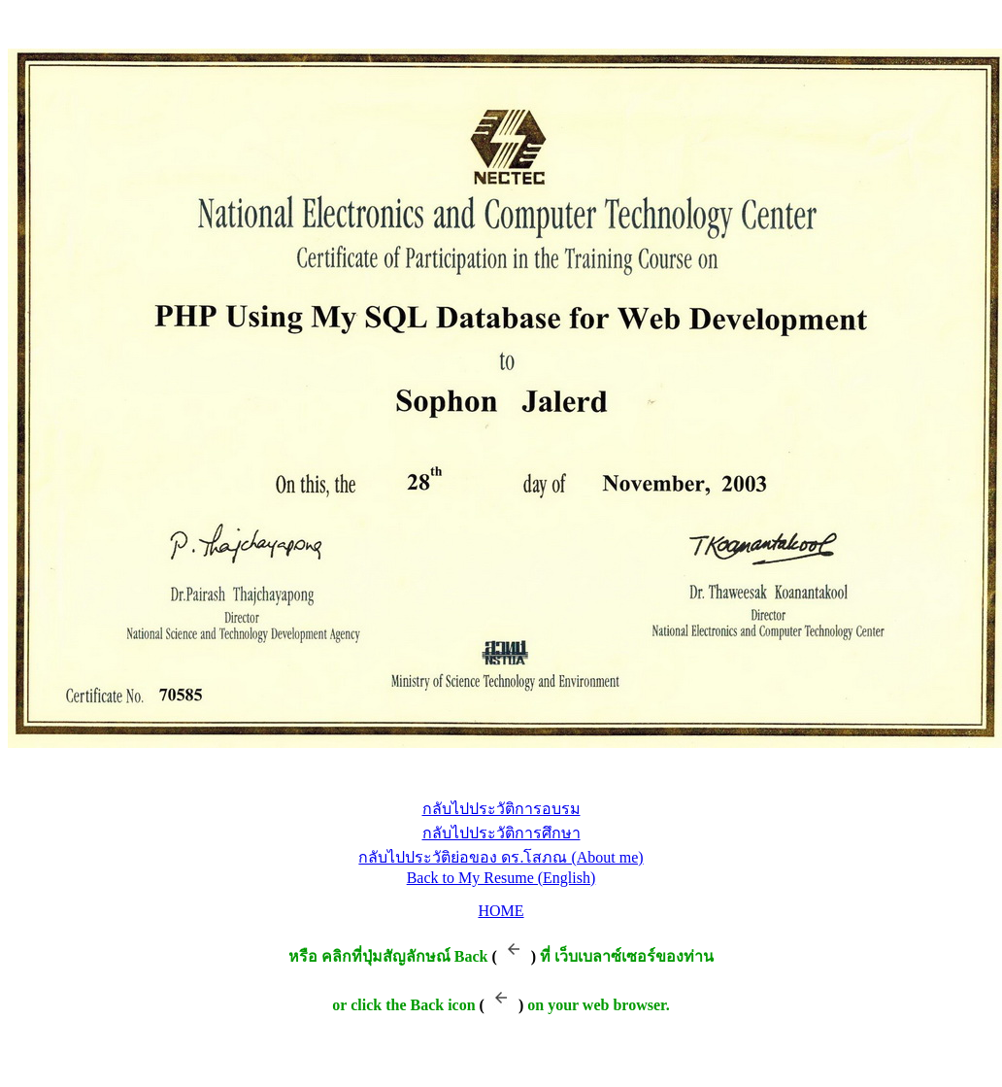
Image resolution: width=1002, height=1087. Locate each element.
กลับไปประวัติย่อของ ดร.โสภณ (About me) (500, 857)
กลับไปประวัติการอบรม (501, 808)
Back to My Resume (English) (501, 877)
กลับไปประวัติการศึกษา (501, 833)
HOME (500, 910)
